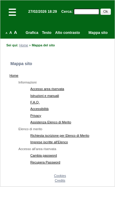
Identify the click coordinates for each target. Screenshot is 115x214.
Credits (60, 180)
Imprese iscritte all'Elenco (49, 142)
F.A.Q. (35, 102)
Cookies (60, 175)
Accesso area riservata (47, 89)
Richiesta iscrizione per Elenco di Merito (59, 135)
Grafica (32, 33)
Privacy (35, 115)
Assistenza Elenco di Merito (50, 122)
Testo (46, 33)
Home (23, 45)
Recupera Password (45, 162)
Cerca (66, 12)
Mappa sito (98, 33)
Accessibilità (39, 109)
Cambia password (43, 155)
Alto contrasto (67, 33)
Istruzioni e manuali (44, 95)
